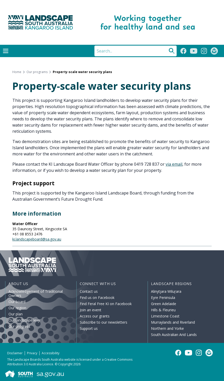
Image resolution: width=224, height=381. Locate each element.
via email (174, 164)
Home (16, 72)
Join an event (90, 309)
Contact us (89, 291)
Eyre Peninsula (163, 297)
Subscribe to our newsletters (103, 322)
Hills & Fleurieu (163, 309)
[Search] (135, 51)
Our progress (19, 326)
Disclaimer (15, 353)
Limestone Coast (165, 316)
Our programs (37, 72)
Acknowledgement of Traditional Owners (35, 293)
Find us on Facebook (97, 297)
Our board (16, 301)
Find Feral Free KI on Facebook (106, 303)
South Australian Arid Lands (174, 334)
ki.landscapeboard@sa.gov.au (36, 239)
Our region (17, 307)
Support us (89, 328)
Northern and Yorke (167, 328)
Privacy (32, 353)
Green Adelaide (163, 303)
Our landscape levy (24, 320)
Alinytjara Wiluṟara (166, 291)
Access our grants (95, 316)
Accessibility (50, 353)
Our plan (15, 314)
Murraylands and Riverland (173, 322)
